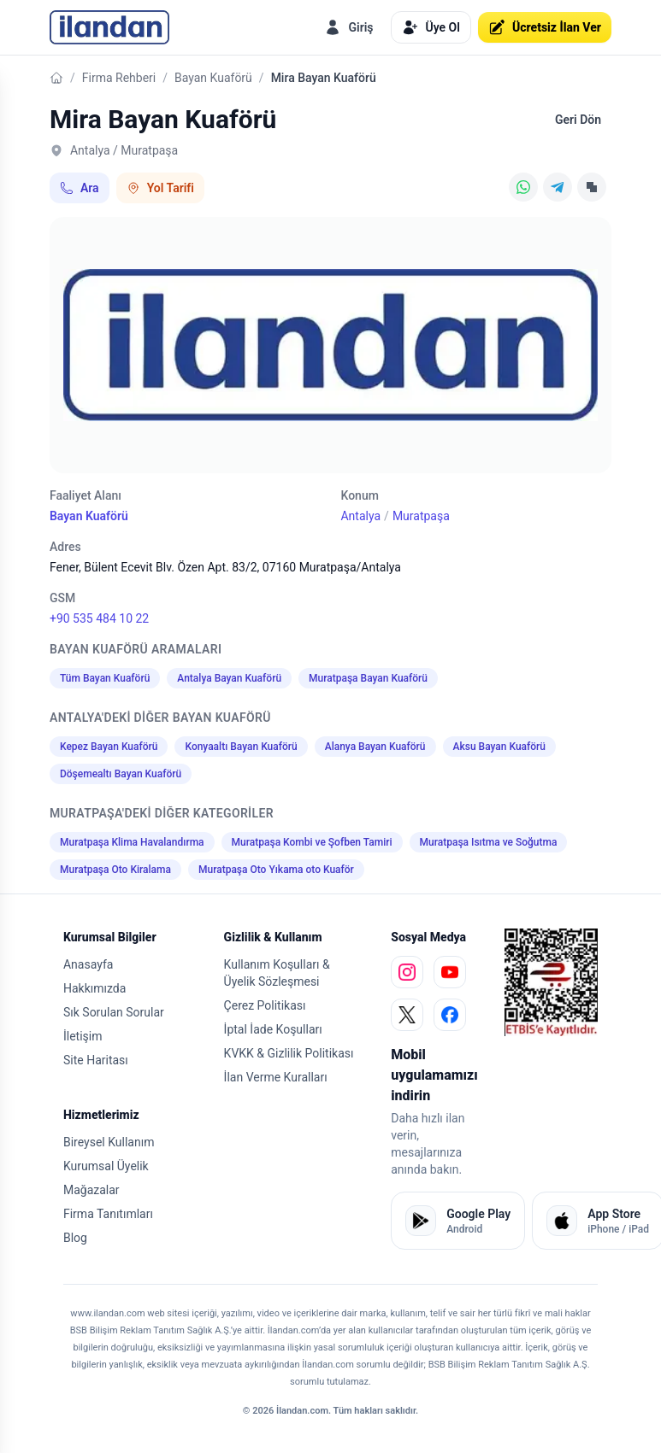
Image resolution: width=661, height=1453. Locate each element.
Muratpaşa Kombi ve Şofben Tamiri (312, 842)
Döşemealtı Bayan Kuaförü (120, 774)
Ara (79, 188)
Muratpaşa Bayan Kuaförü (368, 678)
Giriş (348, 27)
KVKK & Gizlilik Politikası (289, 1053)
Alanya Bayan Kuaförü (375, 747)
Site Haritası (95, 1060)
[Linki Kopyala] (591, 187)
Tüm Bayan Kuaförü (105, 678)
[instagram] (407, 972)
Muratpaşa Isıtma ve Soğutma (489, 842)
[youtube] (450, 972)
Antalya (360, 516)
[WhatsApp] (523, 187)
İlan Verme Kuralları (276, 1077)
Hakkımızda (94, 988)
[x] (407, 1015)
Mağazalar (91, 1190)
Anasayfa (88, 964)
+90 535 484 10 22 (99, 618)
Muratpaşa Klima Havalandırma (132, 842)
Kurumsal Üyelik (106, 1166)
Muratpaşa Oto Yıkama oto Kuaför (276, 870)
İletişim (83, 1036)
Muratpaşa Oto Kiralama (115, 870)
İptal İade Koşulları (273, 1029)
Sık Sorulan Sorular (113, 1012)
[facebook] (450, 1015)
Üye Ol (431, 27)
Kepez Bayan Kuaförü (108, 747)
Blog (75, 1238)
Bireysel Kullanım (108, 1142)
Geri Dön (578, 119)
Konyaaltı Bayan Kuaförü (241, 747)
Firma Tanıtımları (108, 1214)
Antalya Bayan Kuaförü (229, 678)
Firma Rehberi (119, 78)
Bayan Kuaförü (213, 78)
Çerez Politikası (265, 1005)
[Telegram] (557, 187)
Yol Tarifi (160, 188)
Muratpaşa (421, 516)
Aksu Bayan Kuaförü (499, 747)
